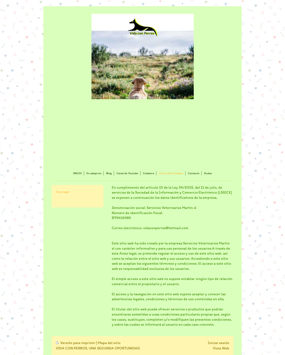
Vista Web (221, 348)
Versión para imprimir (76, 343)
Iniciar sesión (218, 343)
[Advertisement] (142, 136)
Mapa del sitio (109, 343)
